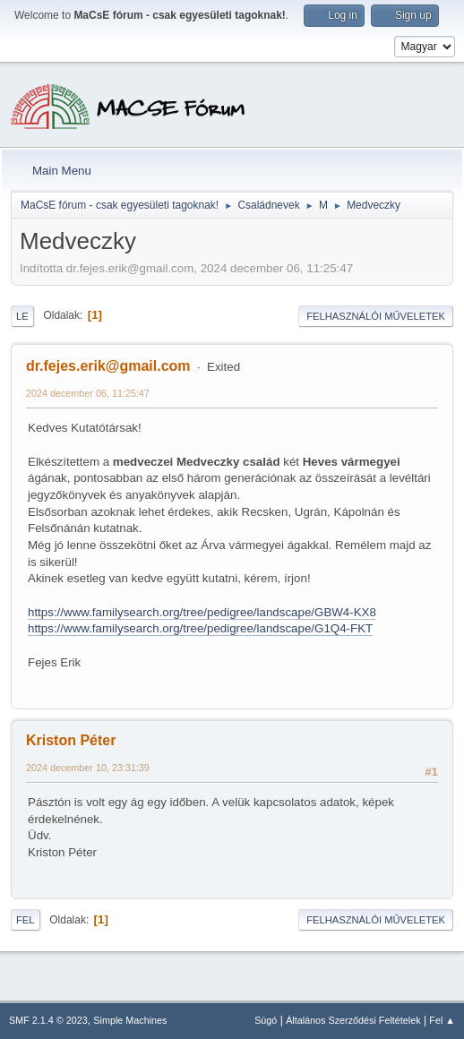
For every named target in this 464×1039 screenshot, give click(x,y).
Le (22, 316)
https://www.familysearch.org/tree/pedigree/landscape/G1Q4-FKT (200, 628)
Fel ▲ (442, 1020)
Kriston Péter (71, 740)
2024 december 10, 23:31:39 (88, 767)
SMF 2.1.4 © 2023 (48, 1020)
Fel (25, 919)
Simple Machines (130, 1020)
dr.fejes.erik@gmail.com (108, 366)
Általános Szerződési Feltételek (353, 1020)
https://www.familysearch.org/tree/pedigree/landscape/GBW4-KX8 (202, 612)
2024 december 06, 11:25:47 (88, 393)
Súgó (265, 1020)
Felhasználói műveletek (375, 316)
